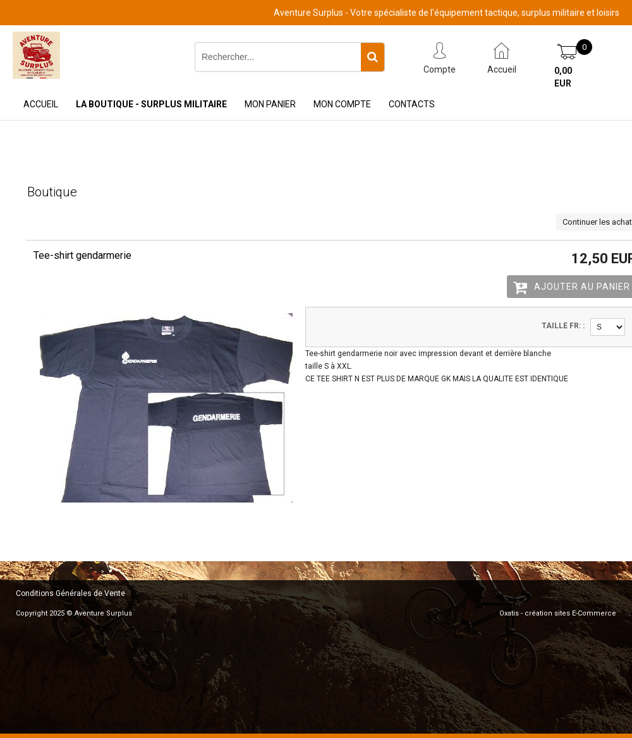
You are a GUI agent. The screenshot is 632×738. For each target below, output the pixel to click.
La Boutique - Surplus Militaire (151, 104)
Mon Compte (342, 104)
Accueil (40, 104)
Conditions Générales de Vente (70, 593)
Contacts (412, 104)
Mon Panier (270, 104)
